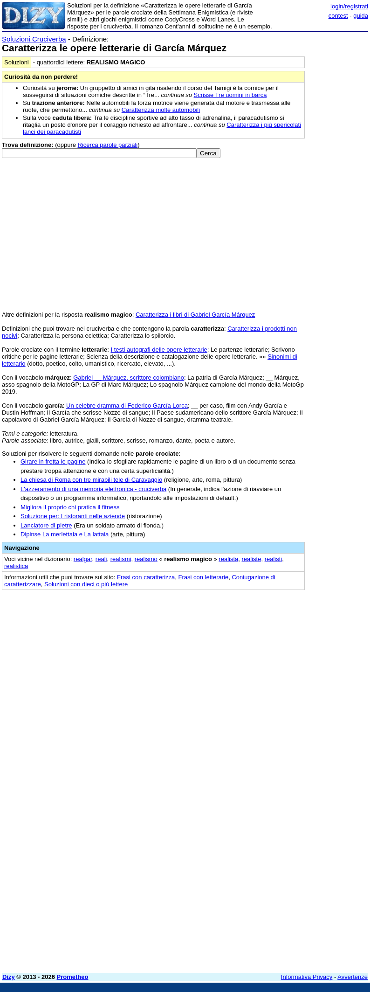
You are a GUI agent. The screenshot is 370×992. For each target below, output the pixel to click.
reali (101, 558)
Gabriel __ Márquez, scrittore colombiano (128, 377)
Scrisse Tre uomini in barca (230, 94)
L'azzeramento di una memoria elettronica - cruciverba (93, 489)
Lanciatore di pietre (46, 525)
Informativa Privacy (307, 976)
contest (338, 15)
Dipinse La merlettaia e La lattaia (65, 534)
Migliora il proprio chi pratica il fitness (70, 507)
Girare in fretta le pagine (53, 461)
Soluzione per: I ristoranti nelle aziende (73, 516)
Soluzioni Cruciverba (34, 39)
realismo (146, 558)
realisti (273, 558)
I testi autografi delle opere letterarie (158, 349)
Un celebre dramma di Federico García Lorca (127, 405)
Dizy (8, 976)
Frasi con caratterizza (146, 577)
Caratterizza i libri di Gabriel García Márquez (195, 314)
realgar (83, 558)
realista (228, 558)
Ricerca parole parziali (108, 144)
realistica (16, 565)
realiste (251, 558)
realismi (120, 558)
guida (360, 15)
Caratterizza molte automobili (161, 109)
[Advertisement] (298, 654)
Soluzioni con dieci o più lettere (86, 584)
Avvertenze (352, 976)
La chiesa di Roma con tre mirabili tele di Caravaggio (91, 479)
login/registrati (349, 6)
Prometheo (73, 976)
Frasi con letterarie (203, 577)
